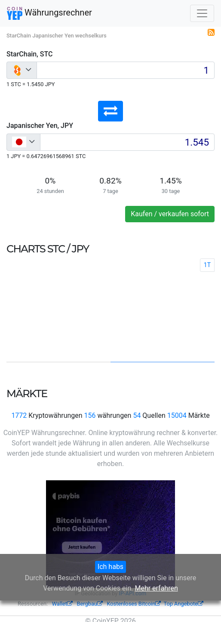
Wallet (62, 603)
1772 (19, 415)
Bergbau (90, 603)
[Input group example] (126, 70)
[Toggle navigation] (202, 13)
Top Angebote (183, 603)
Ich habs (110, 567)
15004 (177, 415)
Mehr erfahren (156, 588)
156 (90, 415)
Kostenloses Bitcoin (134, 603)
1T (207, 264)
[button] (110, 111)
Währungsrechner (49, 13)
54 (137, 415)
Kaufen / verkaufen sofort (170, 214)
